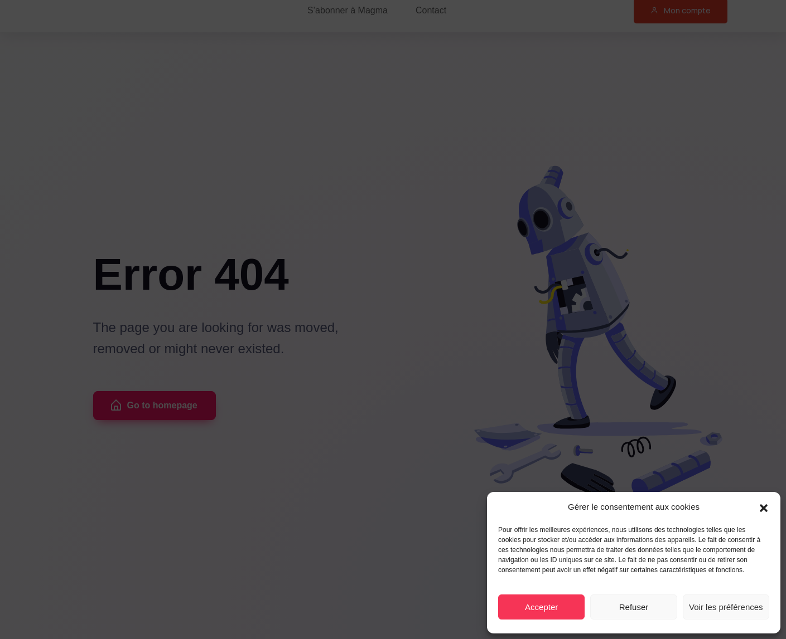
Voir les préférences (726, 607)
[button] (763, 507)
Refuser (634, 607)
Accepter (541, 607)
